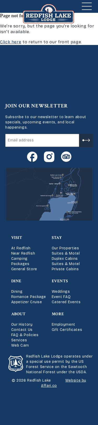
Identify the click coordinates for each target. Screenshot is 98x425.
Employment (63, 324)
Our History (22, 324)
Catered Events (66, 302)
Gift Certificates (67, 330)
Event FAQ (61, 297)
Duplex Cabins (65, 258)
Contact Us (22, 330)
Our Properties (65, 248)
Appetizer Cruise (26, 302)
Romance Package (28, 297)
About (18, 314)
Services (19, 340)
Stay (57, 237)
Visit (16, 237)
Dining (17, 291)
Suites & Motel (66, 253)
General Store (24, 269)
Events (60, 281)
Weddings (61, 291)
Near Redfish (23, 253)
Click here (10, 41)
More (58, 314)
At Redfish (21, 248)
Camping (19, 258)
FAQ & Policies (25, 335)
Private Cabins (65, 269)
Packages (20, 264)
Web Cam (20, 345)
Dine (16, 281)
